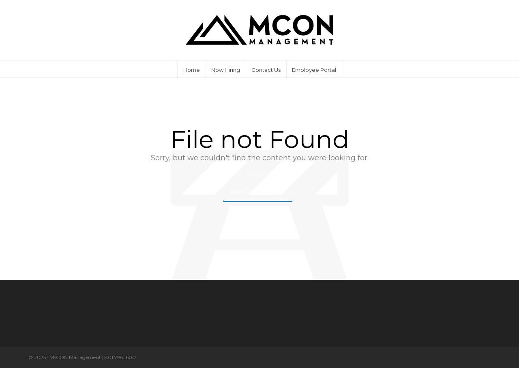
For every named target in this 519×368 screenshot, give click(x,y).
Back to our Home (257, 192)
